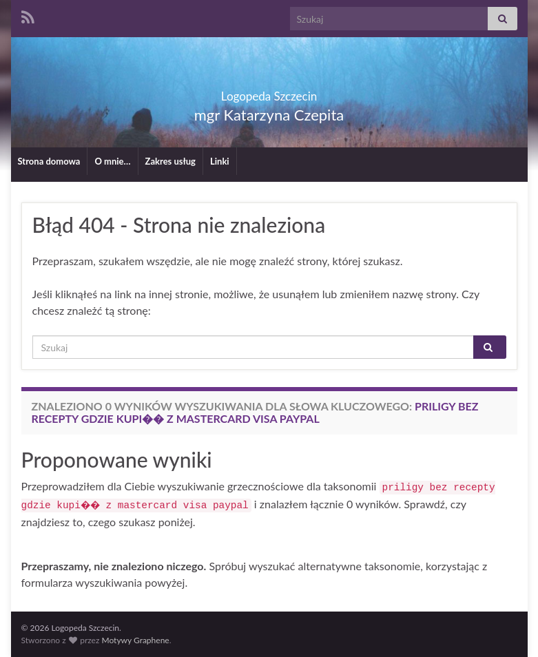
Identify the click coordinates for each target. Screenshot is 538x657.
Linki (219, 161)
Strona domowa (49, 161)
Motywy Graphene (135, 640)
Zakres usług (170, 161)
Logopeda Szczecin (269, 92)
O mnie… (112, 161)
